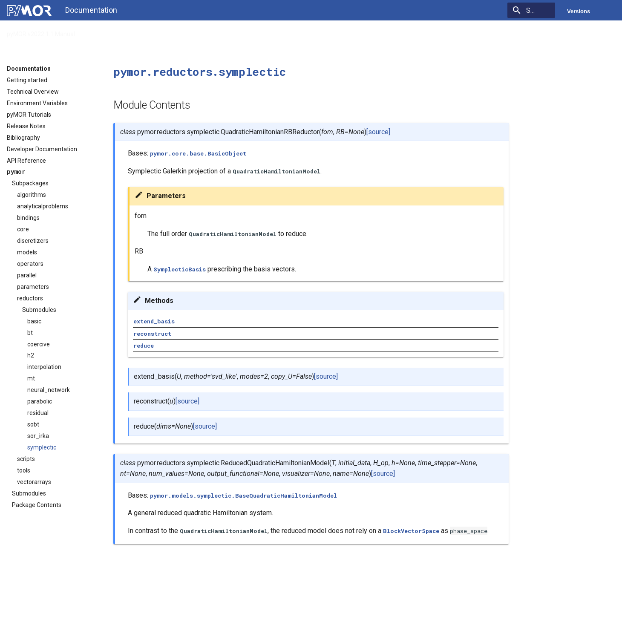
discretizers (33, 240)
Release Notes (26, 126)
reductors (30, 298)
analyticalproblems (42, 206)
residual (38, 412)
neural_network (48, 389)
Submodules (39, 309)
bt (30, 332)
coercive (38, 344)
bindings (28, 217)
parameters (33, 286)
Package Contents (36, 504)
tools (23, 470)
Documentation (29, 68)
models (27, 252)
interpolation (44, 366)
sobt (33, 424)
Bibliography (23, 137)
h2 (30, 355)
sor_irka (38, 435)
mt (31, 378)
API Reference (105, 31)
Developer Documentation (42, 149)
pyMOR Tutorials (29, 114)
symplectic (41, 447)
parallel (27, 275)
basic (34, 321)
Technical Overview (33, 91)
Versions (578, 11)
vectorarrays (34, 481)
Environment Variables (37, 103)
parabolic (39, 401)
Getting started (27, 80)
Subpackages (30, 183)
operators (30, 263)
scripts (26, 458)
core (23, 229)
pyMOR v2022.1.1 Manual (41, 31)
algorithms (31, 194)
